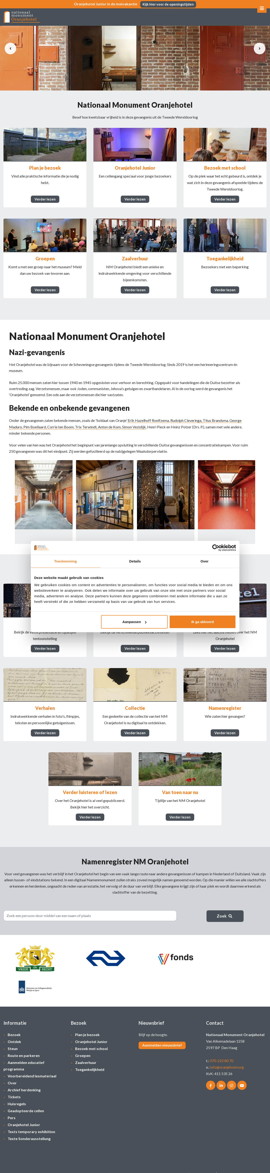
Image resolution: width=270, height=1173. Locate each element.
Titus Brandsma (215, 426)
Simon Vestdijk (134, 433)
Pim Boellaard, (35, 433)
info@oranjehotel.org (227, 1057)
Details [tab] (135, 561)
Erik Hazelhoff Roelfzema (148, 426)
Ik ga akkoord (202, 622)
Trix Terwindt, (86, 433)
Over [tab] (204, 561)
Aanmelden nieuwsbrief (162, 1035)
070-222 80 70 (221, 1050)
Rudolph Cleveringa (185, 426)
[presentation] (10, 48)
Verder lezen (45, 200)
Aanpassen (134, 622)
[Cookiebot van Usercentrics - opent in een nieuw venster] (215, 547)
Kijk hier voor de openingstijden (168, 4)
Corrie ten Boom (60, 433)
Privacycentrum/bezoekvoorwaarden (78, 1164)
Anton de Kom (109, 433)
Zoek (225, 929)
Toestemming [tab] (65, 561)
